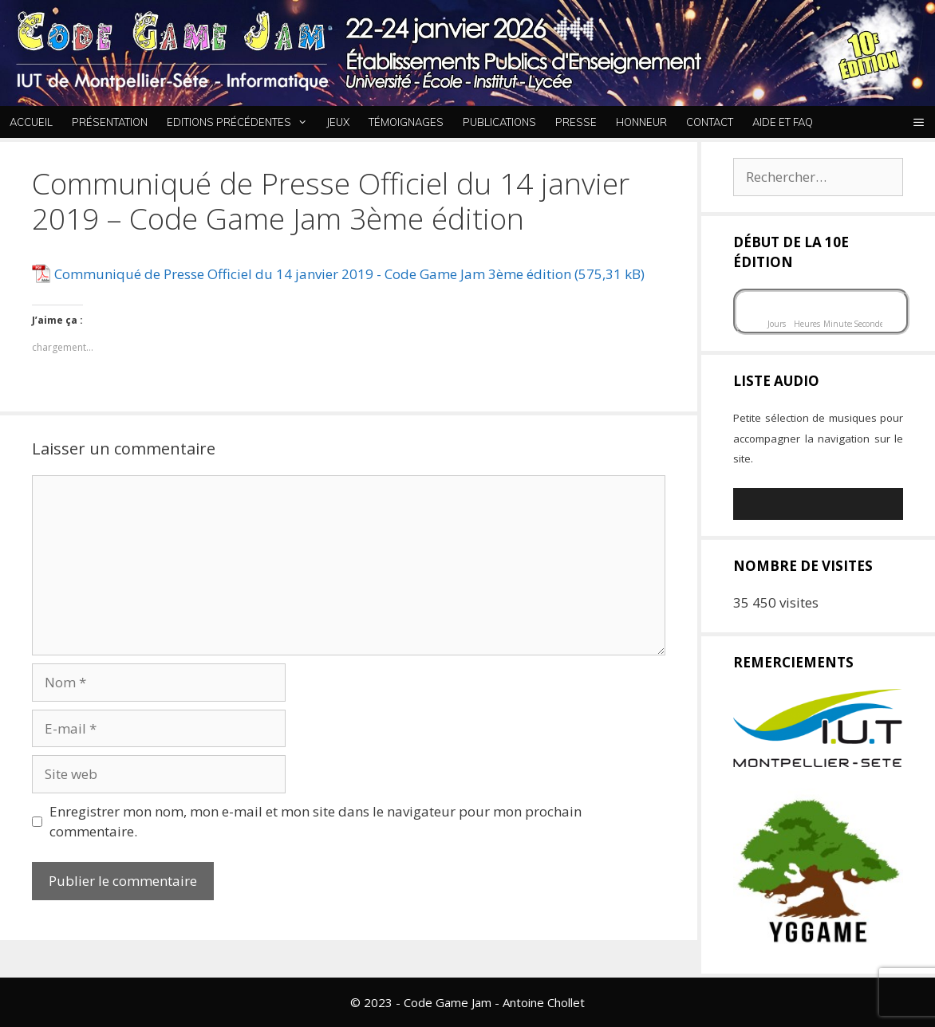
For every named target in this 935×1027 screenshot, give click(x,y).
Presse (576, 122)
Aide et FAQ (782, 122)
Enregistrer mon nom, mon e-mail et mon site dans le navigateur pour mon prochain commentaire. (315, 821)
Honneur (641, 122)
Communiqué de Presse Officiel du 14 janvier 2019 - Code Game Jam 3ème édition (312, 274)
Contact (709, 122)
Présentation (110, 122)
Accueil (31, 122)
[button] (918, 122)
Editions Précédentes (242, 122)
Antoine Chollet (544, 1002)
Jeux (337, 122)
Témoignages (406, 122)
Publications (499, 122)
